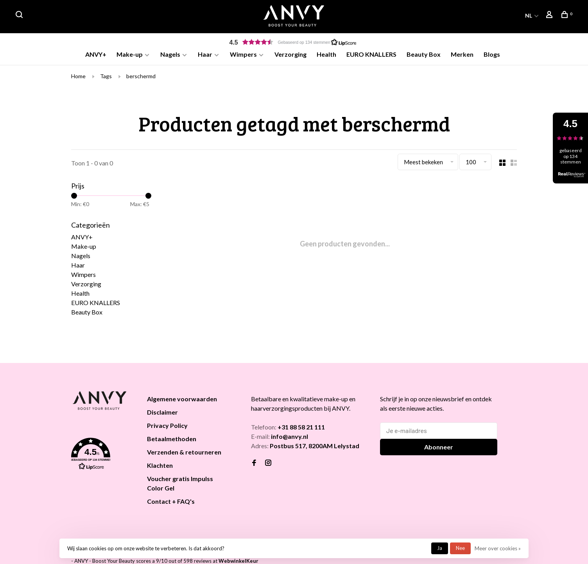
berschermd (141, 77)
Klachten (160, 466)
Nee (460, 548)
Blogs (492, 54)
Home (78, 77)
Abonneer (438, 448)
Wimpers (243, 54)
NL (528, 15)
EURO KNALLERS (371, 54)
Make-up (130, 54)
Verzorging (290, 54)
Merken (462, 54)
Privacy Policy (167, 426)
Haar (205, 54)
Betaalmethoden (171, 440)
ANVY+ (95, 54)
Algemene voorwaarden (182, 400)
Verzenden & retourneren (184, 453)
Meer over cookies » (498, 548)
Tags (106, 77)
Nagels (170, 54)
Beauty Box (424, 54)
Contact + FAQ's (171, 502)
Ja (439, 548)
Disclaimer (162, 413)
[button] (294, 42)
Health (326, 54)
